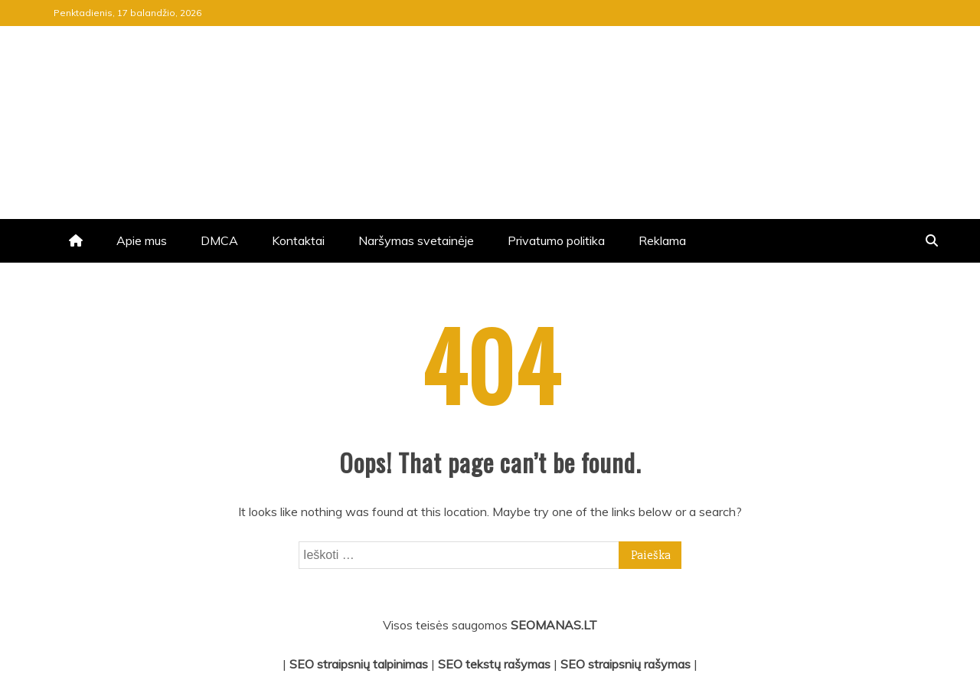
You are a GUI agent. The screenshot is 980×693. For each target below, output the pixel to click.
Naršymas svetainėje (416, 240)
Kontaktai (298, 240)
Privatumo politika (556, 240)
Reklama (662, 240)
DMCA (219, 240)
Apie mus (141, 240)
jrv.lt (98, 87)
